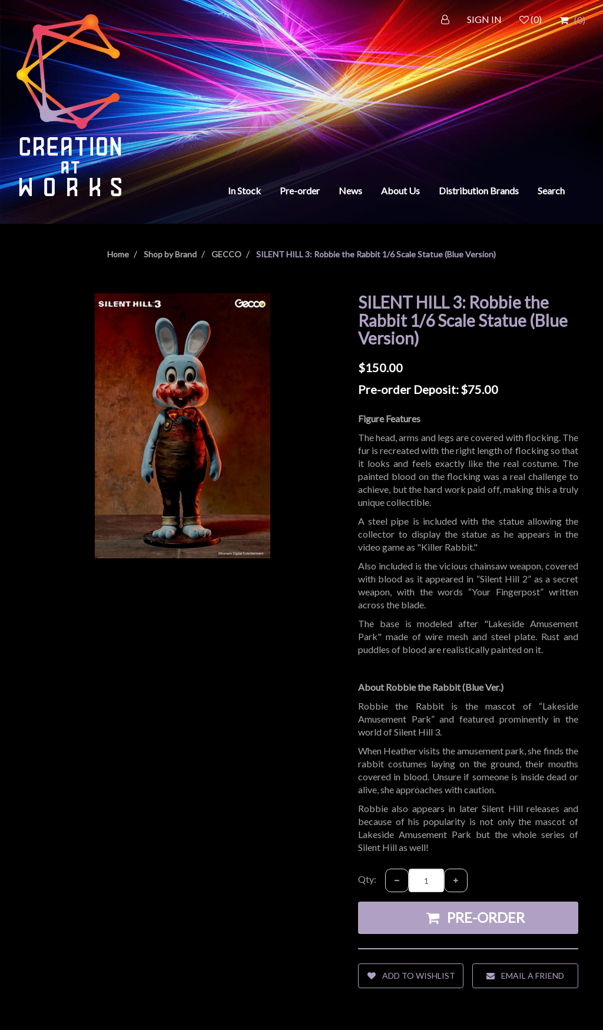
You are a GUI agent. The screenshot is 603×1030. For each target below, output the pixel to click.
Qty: (367, 879)
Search (551, 190)
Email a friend (525, 976)
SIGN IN (484, 19)
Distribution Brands (479, 190)
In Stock (244, 190)
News (350, 190)
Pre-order (300, 190)
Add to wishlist (411, 976)
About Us (400, 190)
